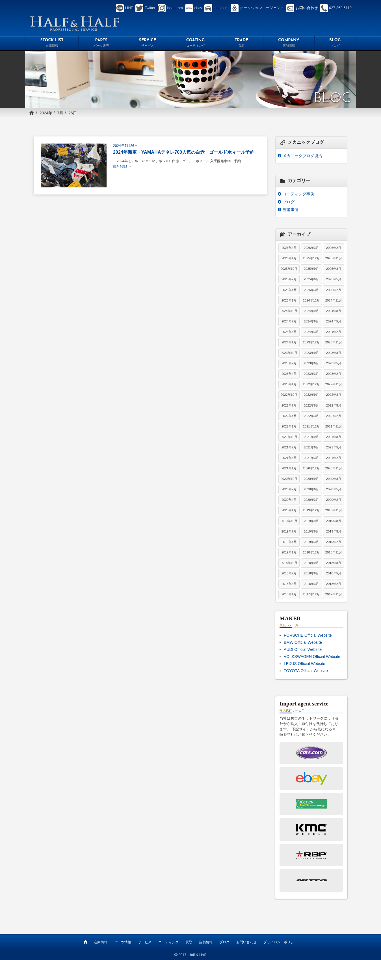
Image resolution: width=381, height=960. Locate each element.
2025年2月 (333, 290)
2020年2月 (333, 499)
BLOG (335, 43)
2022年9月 (311, 394)
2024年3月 (311, 331)
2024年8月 (333, 311)
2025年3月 (311, 290)
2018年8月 (333, 563)
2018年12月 (311, 552)
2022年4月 (289, 416)
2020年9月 (311, 478)
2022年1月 (289, 426)
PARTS (101, 43)
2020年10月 (289, 478)
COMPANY (288, 43)
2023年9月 (311, 352)
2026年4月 (289, 247)
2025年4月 (289, 290)
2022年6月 (311, 405)
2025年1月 (289, 300)
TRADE (241, 43)
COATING (195, 43)
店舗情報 (206, 942)
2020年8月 (333, 478)
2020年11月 (333, 468)
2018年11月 (333, 552)
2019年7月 (289, 531)
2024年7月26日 (125, 146)
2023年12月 (311, 342)
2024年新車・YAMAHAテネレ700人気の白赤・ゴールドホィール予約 (184, 152)
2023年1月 (289, 384)
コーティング (168, 942)
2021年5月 (333, 447)
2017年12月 (311, 594)
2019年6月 (311, 531)
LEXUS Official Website (304, 663)
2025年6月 (311, 279)
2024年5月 (333, 321)
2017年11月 (333, 594)
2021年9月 (311, 437)
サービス (144, 942)
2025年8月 (333, 268)
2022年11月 (333, 384)
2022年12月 (311, 384)
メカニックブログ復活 (302, 155)
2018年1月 (289, 594)
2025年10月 (289, 268)
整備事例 (290, 209)
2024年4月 (289, 331)
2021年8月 (333, 437)
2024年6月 (311, 321)
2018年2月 (333, 583)
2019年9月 (311, 521)
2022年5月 (333, 405)
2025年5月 (333, 279)
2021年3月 (311, 457)
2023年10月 (289, 352)
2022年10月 (289, 394)
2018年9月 (311, 563)
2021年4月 (289, 457)
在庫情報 (100, 942)
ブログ (289, 202)
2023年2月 (333, 373)
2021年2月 (333, 457)
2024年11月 (333, 300)
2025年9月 (311, 268)
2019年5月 (333, 531)
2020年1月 (289, 510)
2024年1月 (289, 342)
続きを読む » (122, 166)
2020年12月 (311, 468)
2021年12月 (311, 426)
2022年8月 (333, 394)
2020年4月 (289, 499)
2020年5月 (333, 489)
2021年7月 (289, 447)
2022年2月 (333, 416)
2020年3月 (311, 499)
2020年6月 (311, 489)
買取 (188, 942)
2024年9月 (311, 311)
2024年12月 (311, 300)
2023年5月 (333, 363)
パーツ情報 (122, 942)
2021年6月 (311, 447)
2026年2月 (333, 247)
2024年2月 (333, 331)
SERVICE (147, 43)
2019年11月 (333, 510)
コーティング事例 (298, 194)
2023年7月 (289, 363)
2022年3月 (311, 416)
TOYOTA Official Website (306, 670)
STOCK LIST (51, 43)
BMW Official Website (303, 642)
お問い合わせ (246, 942)
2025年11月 (333, 258)
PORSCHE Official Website (308, 635)
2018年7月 (289, 573)
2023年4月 (289, 373)
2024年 (46, 113)
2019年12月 (311, 510)
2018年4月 (289, 583)
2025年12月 (311, 258)
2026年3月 (311, 247)
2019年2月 (333, 542)
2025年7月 (289, 279)
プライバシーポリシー (280, 942)
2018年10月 (289, 563)
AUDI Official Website (303, 649)
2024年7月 (289, 321)
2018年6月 (311, 573)
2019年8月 (333, 521)
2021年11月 (333, 426)
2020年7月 (289, 489)
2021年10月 (289, 437)
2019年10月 (289, 521)
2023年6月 (311, 363)
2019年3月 (311, 542)
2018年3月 (311, 583)
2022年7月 (289, 405)
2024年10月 (289, 311)
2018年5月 (333, 573)
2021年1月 (289, 468)
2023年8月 (333, 352)
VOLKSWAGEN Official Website (312, 656)
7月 (60, 113)
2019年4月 (289, 542)
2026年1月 (289, 258)
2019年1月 (289, 552)
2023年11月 (333, 342)
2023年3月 (311, 373)
